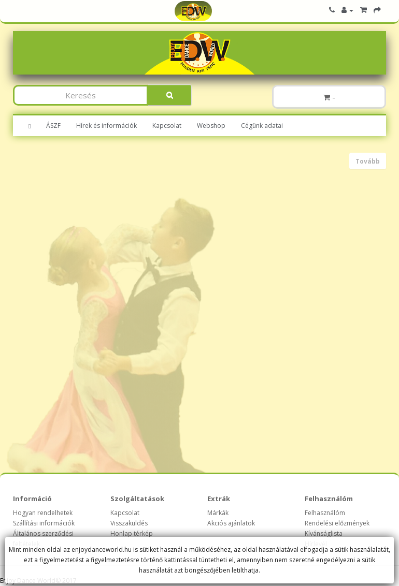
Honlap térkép (131, 533)
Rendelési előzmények (337, 523)
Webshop (211, 125)
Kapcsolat (166, 125)
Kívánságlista (324, 533)
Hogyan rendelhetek (43, 512)
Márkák (218, 512)
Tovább (367, 161)
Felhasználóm (325, 512)
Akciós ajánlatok (231, 523)
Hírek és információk (106, 125)
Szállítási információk (44, 523)
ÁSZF (53, 125)
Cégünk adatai (262, 125)
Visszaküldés (129, 523)
